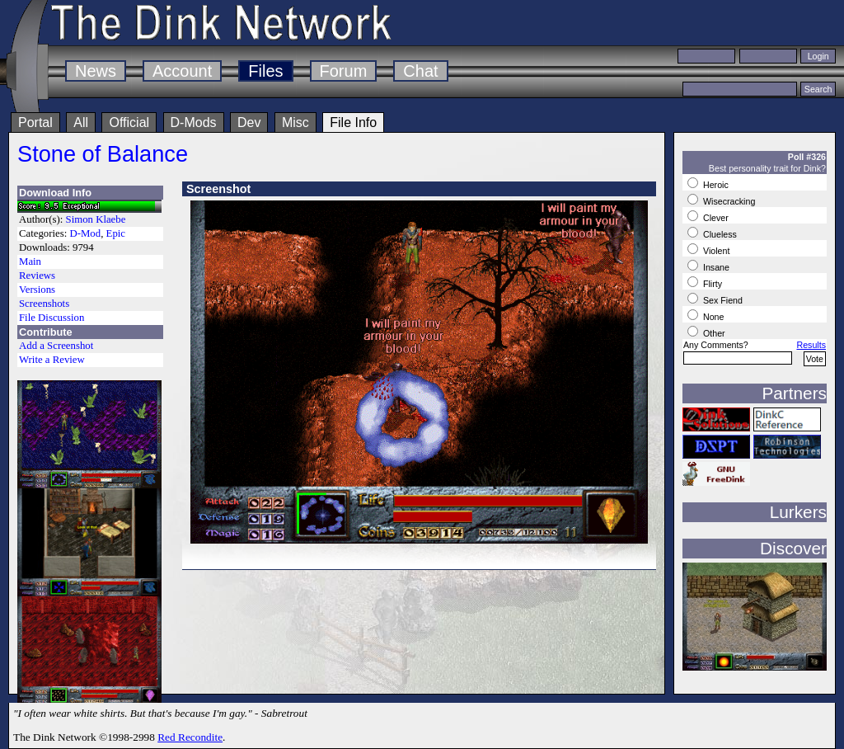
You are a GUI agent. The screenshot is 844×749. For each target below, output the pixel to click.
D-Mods (194, 122)
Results (811, 345)
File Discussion (51, 317)
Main (30, 261)
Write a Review (52, 359)
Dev (248, 122)
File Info (353, 122)
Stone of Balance (102, 154)
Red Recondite (190, 737)
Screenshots (44, 303)
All (80, 122)
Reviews (37, 275)
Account (182, 71)
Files (265, 71)
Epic (115, 233)
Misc (295, 122)
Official (129, 122)
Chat (420, 71)
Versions (37, 289)
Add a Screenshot (56, 345)
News (95, 71)
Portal (35, 122)
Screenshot (218, 188)
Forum (344, 71)
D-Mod (85, 233)
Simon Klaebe (96, 219)
